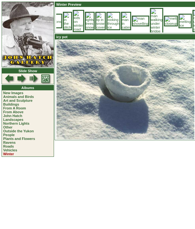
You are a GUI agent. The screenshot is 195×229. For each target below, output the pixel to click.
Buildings (11, 104)
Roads (8, 146)
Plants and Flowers (19, 139)
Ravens (9, 142)
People (9, 135)
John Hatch (12, 116)
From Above (13, 112)
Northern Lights (16, 123)
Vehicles (10, 150)
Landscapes (13, 119)
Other (7, 127)
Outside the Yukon (18, 131)
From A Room (14, 108)
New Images (13, 93)
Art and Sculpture (17, 100)
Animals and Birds (18, 97)
